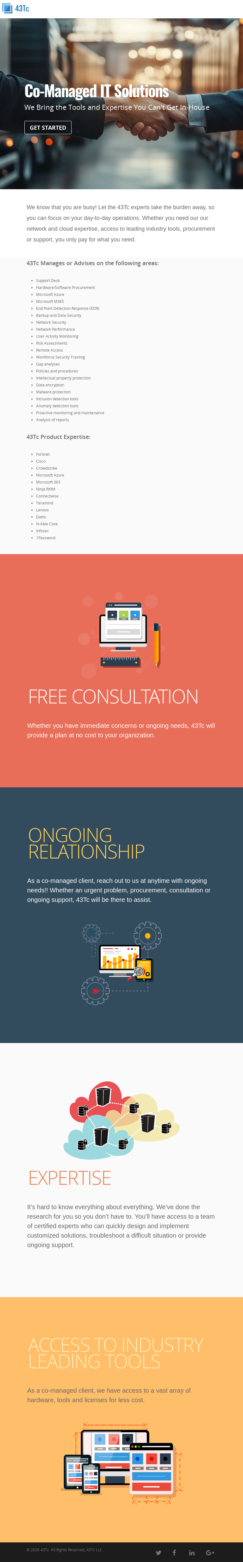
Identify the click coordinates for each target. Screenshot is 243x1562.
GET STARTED (48, 127)
